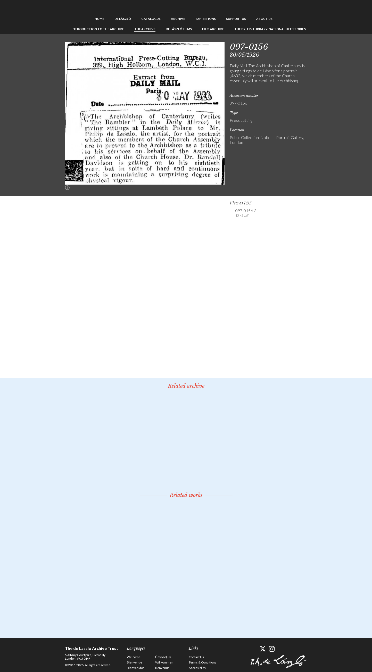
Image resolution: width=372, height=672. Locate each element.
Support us (236, 19)
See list (324, 46)
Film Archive (213, 29)
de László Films (179, 29)
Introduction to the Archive (97, 29)
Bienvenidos (135, 668)
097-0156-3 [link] (246, 213)
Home (99, 19)
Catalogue (151, 19)
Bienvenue (134, 662)
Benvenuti (162, 668)
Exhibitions (205, 19)
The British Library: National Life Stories (270, 29)
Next (332, 46)
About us (264, 19)
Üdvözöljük (163, 657)
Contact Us (196, 657)
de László (122, 19)
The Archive (144, 29)
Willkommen (164, 662)
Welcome (133, 657)
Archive (178, 19)
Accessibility (197, 668)
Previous (316, 46)
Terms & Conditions (202, 662)
